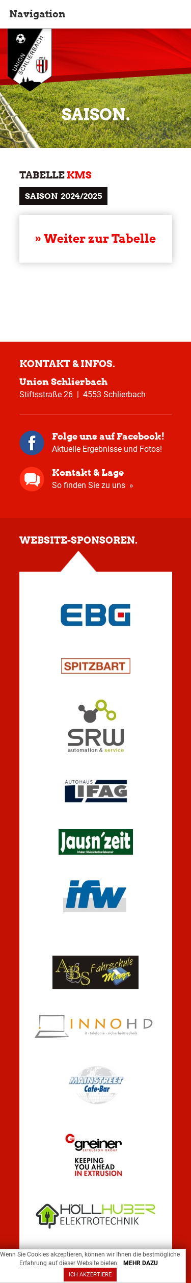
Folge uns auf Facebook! (108, 436)
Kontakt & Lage (88, 472)
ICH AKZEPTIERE (90, 1274)
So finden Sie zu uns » (92, 485)
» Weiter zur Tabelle (95, 239)
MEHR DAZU (140, 1263)
